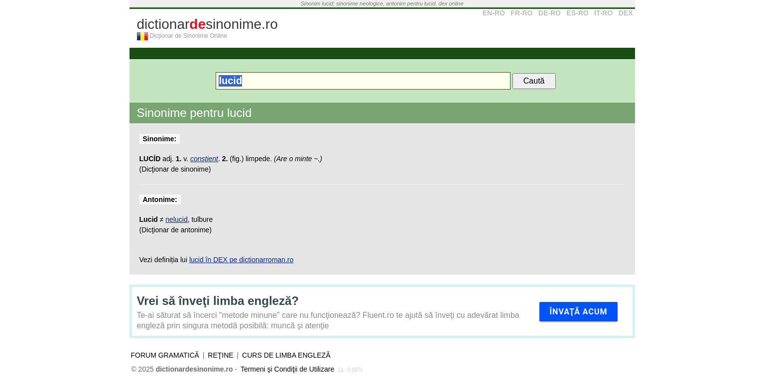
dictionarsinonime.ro (207, 24)
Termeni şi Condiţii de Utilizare (287, 369)
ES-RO (577, 13)
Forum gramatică (165, 355)
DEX (626, 13)
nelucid (176, 219)
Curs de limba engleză (286, 355)
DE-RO (549, 13)
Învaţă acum (578, 311)
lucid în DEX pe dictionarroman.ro (241, 260)
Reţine (220, 355)
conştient (204, 159)
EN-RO (494, 13)
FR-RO (521, 13)
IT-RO (603, 13)
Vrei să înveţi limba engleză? (218, 300)
